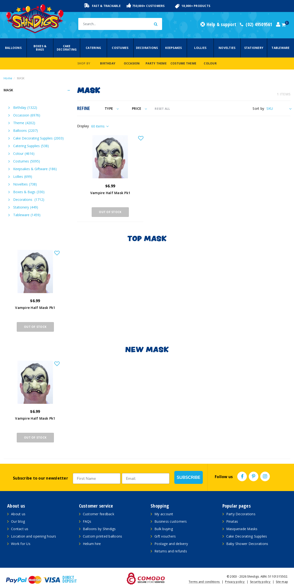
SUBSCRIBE (188, 477)
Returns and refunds (170, 551)
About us (18, 514)
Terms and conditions (204, 582)
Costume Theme (183, 63)
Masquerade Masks (242, 529)
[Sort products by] (278, 108)
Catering (93, 48)
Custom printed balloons (102, 536)
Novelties (227, 48)
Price (139, 108)
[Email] (146, 478)
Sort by (258, 108)
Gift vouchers (165, 536)
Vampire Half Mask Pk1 (110, 193)
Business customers (170, 521)
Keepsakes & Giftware (35, 169)
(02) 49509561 (256, 24)
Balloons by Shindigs (99, 529)
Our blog (18, 521)
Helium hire (92, 543)
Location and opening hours (33, 536)
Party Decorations (240, 514)
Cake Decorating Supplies (38, 138)
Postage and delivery (171, 543)
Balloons (13, 48)
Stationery (254, 48)
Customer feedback (98, 514)
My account (163, 514)
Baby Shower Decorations (247, 543)
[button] (140, 138)
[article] (35, 294)
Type (112, 108)
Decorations (147, 48)
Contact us (19, 529)
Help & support (218, 24)
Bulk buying (163, 529)
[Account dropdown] (278, 24)
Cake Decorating (67, 48)
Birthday (107, 63)
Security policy (260, 582)
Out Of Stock (110, 212)
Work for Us (20, 543)
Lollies (200, 48)
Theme (24, 123)
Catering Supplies (31, 146)
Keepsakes (173, 48)
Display (83, 126)
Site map (282, 582)
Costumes (120, 48)
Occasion (132, 63)
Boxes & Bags (40, 48)
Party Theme (156, 63)
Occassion (26, 115)
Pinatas (232, 521)
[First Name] (96, 478)
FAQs (87, 521)
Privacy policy (235, 582)
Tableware (280, 48)
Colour (210, 63)
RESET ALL (162, 109)
